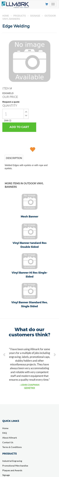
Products (19, 15)
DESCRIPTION (14, 158)
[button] (4, 353)
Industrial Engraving (12, 461)
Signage (35, 15)
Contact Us (7, 442)
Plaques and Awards (12, 470)
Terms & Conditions (12, 447)
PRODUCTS (9, 453)
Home (5, 15)
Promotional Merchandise (15, 465)
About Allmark (9, 437)
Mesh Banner (29, 216)
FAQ (4, 433)
